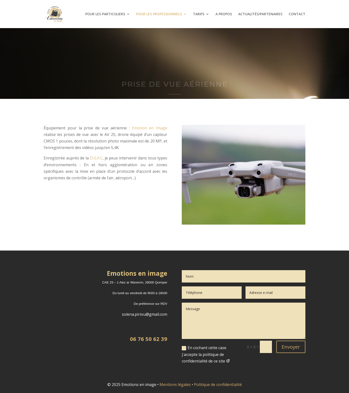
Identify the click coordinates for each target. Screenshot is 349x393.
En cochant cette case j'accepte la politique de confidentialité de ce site (206, 354)
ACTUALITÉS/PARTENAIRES (260, 14)
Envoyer (291, 347)
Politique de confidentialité (218, 384)
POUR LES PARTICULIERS (105, 14)
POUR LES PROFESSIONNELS (159, 14)
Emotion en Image (149, 128)
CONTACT (297, 14)
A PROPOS (223, 14)
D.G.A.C (96, 158)
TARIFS (198, 14)
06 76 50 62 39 (148, 338)
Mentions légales (175, 384)
